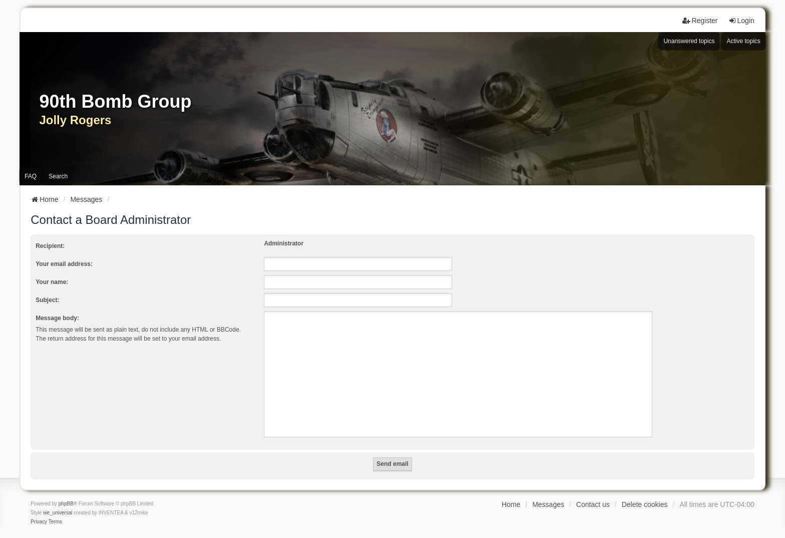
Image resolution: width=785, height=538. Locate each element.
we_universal (57, 512)
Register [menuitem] (699, 21)
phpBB (66, 503)
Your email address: (64, 263)
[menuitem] (39, 521)
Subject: (47, 300)
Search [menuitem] (58, 176)
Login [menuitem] (741, 21)
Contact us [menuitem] (593, 504)
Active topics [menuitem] (743, 41)
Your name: (52, 282)
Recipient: (50, 245)
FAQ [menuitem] (31, 176)
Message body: (57, 318)
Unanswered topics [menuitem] (688, 41)
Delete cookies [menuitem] (645, 504)
